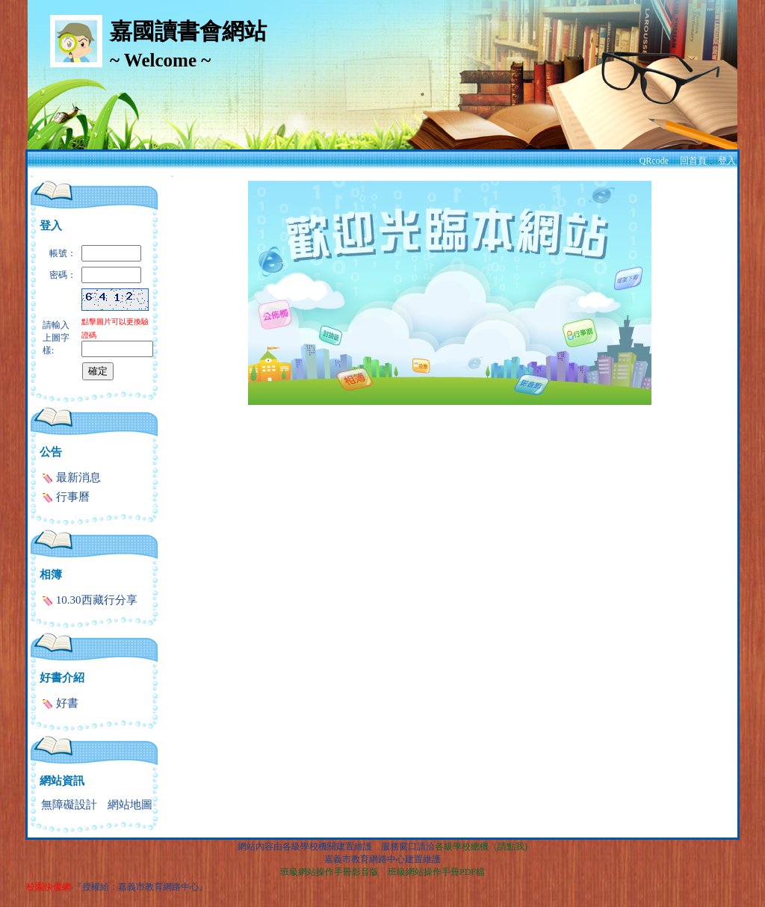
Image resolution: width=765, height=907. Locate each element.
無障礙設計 (69, 805)
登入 (727, 160)
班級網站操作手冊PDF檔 (436, 872)
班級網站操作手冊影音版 (329, 872)
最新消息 (71, 477)
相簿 (51, 575)
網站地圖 (130, 805)
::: (32, 176)
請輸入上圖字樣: (56, 338)
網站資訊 (62, 781)
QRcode (654, 160)
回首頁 (693, 160)
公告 (51, 452)
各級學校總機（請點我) (481, 846)
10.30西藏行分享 (89, 600)
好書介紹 (62, 678)
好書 (60, 703)
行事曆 (66, 497)
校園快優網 (48, 887)
